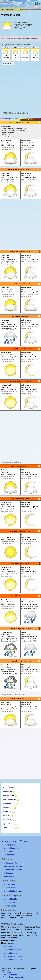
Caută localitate (10, 9)
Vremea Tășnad (10, 906)
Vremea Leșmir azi (11, 953)
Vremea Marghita (10, 899)
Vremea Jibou (9, 888)
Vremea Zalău (9, 884)
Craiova (6, 808)
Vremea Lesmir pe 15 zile (13, 960)
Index (2, 9)
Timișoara (7, 828)
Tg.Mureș (6, 824)
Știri (17, 9)
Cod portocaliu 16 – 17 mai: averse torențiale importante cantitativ (20, 38)
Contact (22, 9)
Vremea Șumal (9, 855)
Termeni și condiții (10, 975)
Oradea (6, 820)
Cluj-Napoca (8, 800)
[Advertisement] (20, 87)
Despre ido (7, 973)
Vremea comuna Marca (14, 841)
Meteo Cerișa (9, 876)
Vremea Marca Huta (11, 848)
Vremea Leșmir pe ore (12, 950)
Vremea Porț (9, 851)
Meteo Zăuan (9, 873)
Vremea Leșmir (10, 845)
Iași (4, 816)
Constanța (7, 804)
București (6, 796)
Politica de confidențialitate (13, 977)
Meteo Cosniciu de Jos (13, 870)
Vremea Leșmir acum (12, 946)
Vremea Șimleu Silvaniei (13, 891)
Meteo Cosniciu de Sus (13, 866)
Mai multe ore (8, 63)
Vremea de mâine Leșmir (13, 956)
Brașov (6, 792)
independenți (12, 937)
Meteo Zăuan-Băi (10, 863)
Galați (5, 812)
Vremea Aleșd (9, 903)
